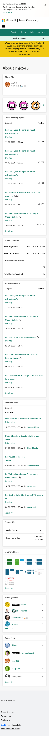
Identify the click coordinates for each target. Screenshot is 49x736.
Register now (24, 54)
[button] (9, 561)
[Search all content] (27, 38)
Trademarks (5, 720)
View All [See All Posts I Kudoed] (9, 512)
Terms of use (6, 716)
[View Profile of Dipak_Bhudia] (32, 448)
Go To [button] (40, 32)
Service (8, 460)
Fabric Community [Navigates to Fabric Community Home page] (29, 20)
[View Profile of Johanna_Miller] (33, 427)
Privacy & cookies (7, 712)
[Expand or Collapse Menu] (3, 26)
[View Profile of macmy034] (31, 507)
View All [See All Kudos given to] (9, 628)
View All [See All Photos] (9, 588)
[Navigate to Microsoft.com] (9, 20)
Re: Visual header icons (15, 456)
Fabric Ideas (10, 422)
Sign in (23, 32)
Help (32, 32)
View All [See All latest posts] (9, 231)
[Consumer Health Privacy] (24, 728)
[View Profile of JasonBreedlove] (33, 465)
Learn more (7, 12)
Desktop (8, 137)
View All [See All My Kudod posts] (9, 393)
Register (14, 32)
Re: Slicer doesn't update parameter (21, 337)
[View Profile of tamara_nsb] (31, 486)
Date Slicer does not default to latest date (23, 418)
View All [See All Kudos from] (9, 681)
